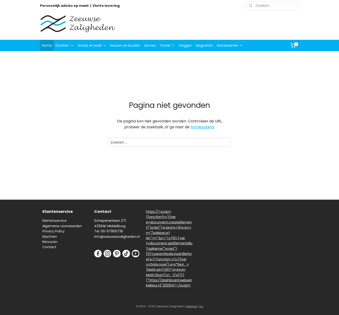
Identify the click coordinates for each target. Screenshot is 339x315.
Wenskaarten (230, 45)
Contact (49, 247)
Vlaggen (185, 45)
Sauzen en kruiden (125, 45)
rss (201, 306)
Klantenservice (54, 220)
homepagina (202, 127)
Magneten (204, 45)
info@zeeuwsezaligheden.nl (117, 236)
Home (47, 45)
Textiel (167, 45)
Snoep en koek (92, 45)
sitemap (191, 306)
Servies (150, 45)
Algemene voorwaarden (62, 226)
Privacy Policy (53, 231)
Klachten (49, 236)
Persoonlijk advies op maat (64, 5)
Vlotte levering (106, 5)
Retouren (49, 241)
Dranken (65, 45)
